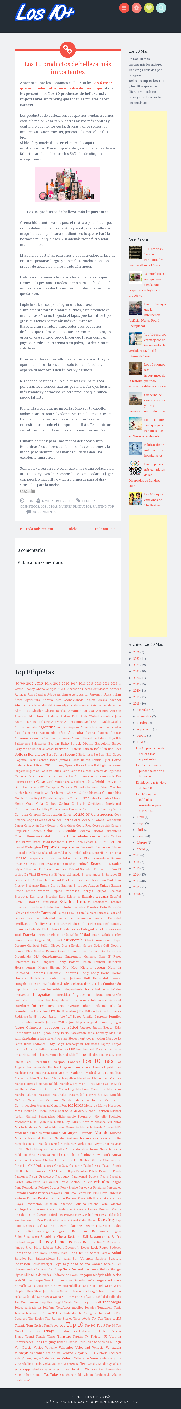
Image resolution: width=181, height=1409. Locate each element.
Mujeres (65, 506)
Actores (115, 688)
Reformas (34, 1230)
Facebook (49, 911)
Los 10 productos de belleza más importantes (67, 67)
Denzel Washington (28, 846)
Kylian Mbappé (107, 1038)
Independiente (73, 988)
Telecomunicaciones (28, 1307)
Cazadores (77, 781)
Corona (99, 819)
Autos (38, 737)
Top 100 (90, 1325)
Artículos (114, 726)
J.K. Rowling (68, 1010)
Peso (73, 1192)
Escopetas (21, 896)
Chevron (59, 792)
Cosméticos (29, 506)
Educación (60, 868)
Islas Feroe (34, 1010)
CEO (41, 786)
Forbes (75, 928)
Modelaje (31, 1126)
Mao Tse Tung (40, 1077)
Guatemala (73, 955)
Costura (116, 825)
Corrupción (31, 825)
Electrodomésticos (75, 879)
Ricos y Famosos (55, 1241)
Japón (42, 1015)
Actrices (21, 693)
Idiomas (78, 983)
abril (140, 830)
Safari (94, 1252)
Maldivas (115, 1072)
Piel (89, 1192)
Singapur (85, 1274)
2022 (136, 678)
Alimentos (22, 710)
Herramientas (25, 966)
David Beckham (53, 841)
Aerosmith (96, 694)
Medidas (67, 1099)
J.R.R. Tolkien (86, 1010)
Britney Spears (64, 764)
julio (140, 742)
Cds (88, 781)
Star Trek (96, 1285)
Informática (62, 994)
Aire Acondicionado (70, 699)
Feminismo (83, 917)
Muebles (35, 1132)
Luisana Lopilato (104, 1066)
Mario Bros (87, 1083)
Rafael (92, 1219)
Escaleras (115, 890)
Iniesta (98, 994)
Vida (17, 1357)
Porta (104, 1203)
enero (141, 849)
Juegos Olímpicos (28, 1026)
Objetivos (35, 1159)
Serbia (31, 1268)
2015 (56, 682)
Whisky (49, 1368)
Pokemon (66, 1203)
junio (141, 817)
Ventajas (22, 1351)
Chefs (49, 792)
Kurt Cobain (87, 1038)
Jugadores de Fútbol (60, 1026)
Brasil (30, 764)
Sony (57, 1285)
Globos (55, 945)
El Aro (112, 868)
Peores (55, 1186)
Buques (30, 770)
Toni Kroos (51, 1325)
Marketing (66, 1088)
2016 (65, 682)
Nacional (34, 1137)
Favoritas (33, 917)
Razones (28, 1225)
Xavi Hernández (110, 1368)
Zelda (78, 1374)
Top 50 (110, 1325)
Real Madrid (45, 1225)
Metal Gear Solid (60, 1110)
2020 (98, 683)
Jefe (62, 1016)
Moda (19, 1126)
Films (85, 923)
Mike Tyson (38, 1121)
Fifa (34, 923)
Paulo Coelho (70, 1181)
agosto (142, 735)
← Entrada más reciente (36, 527)
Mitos (117, 1121)
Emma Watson (37, 890)
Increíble (53, 988)
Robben (48, 1247)
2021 (106, 683)
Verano (67, 1352)
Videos (67, 1357)
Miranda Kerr (103, 1121)
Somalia (21, 1285)
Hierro (42, 967)
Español (115, 896)
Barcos (116, 743)
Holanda (114, 966)
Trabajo (48, 1329)
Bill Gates (113, 753)
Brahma (20, 764)
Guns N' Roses (110, 956)
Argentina (46, 726)
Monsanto (72, 1126)
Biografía (21, 759)
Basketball (63, 748)
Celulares (30, 786)
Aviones (76, 737)
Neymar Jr (102, 1143)
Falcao (62, 912)
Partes (19, 1181)
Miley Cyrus (70, 1121)
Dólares (116, 857)
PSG (81, 1214)
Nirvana (115, 1148)
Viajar (79, 1352)
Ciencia (75, 797)
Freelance (53, 934)
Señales (109, 1263)
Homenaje (54, 972)
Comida (55, 808)
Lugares (66, 1066)
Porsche (93, 1203)
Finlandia (35, 928)
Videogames (51, 1357)
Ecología (83, 863)
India (89, 988)
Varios (38, 1346)
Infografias (42, 993)
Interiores (22, 1004)
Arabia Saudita (111, 721)
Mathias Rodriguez (57, 500)
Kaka (118, 1027)
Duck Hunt (37, 863)
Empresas (71, 890)
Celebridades (101, 781)
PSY (103, 1214)
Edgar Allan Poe (26, 868)
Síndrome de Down (65, 1274)
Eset (62, 896)
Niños (103, 1148)
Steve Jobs (41, 1290)
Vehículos (66, 1346)
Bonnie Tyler (101, 759)
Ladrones (39, 1043)
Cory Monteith (49, 825)
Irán (104, 1005)
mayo (141, 823)
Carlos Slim (97, 775)
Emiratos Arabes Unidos (92, 884)
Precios (52, 1208)
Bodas (75, 759)
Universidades (24, 1341)
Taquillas (46, 1301)
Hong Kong (89, 972)
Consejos (81, 813)
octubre (142, 723)
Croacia (84, 830)
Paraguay (62, 1175)
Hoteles (52, 977)
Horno (105, 972)
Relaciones (100, 1230)
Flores (55, 928)
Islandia (21, 1010)
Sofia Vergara (97, 1279)
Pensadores (29, 1187)
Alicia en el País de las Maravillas (97, 704)
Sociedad (80, 1279)
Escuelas (51, 896)
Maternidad (76, 1094)
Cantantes (54, 775)
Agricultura (32, 699)
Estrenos (20, 906)
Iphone (87, 1004)
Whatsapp (22, 1368)
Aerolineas (64, 694)
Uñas (38, 1341)
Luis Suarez (83, 1066)
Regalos (48, 1230)
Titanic (20, 1324)
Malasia (102, 1072)
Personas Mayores (50, 1192)
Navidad (106, 1137)
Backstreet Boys (104, 737)
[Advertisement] (148, 171)
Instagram (23, 999)
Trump (19, 1336)
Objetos (48, 1159)
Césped (79, 786)
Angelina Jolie (111, 715)
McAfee (20, 1099)
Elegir (94, 879)
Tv (87, 1335)
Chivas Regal (33, 797)
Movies (109, 1126)
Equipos (101, 890)
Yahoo (27, 1374)
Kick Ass (115, 1032)
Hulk (87, 977)
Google (116, 944)
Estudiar (67, 906)
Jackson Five (104, 1010)
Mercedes (114, 1105)
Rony (43, 1252)
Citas (93, 797)
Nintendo (73, 1148)
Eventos (93, 906)
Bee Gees (114, 748)
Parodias (115, 1176)
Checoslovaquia (33, 792)
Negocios (21, 1143)
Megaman (43, 1105)
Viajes (90, 1351)
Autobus (102, 732)
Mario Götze (104, 1083)
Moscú (84, 1126)
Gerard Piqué (112, 939)
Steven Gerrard (60, 1290)
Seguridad (70, 1263)
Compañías (90, 808)
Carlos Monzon (75, 775)
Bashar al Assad (43, 748)
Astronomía (47, 732)
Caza (66, 781)
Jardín (53, 1015)
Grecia (116, 950)
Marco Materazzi (26, 1083)
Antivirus (57, 721)
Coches (51, 802)
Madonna (77, 1072)
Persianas (99, 1187)
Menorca (90, 1104)
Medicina (52, 1099)
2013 (39, 682)
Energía (87, 890)
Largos (116, 1043)
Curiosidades (78, 835)
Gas (58, 939)
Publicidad (114, 1214)
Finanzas (21, 928)
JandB (33, 1016)
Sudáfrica (114, 1290)
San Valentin (83, 1257)
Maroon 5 (98, 1088)
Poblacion (50, 1203)
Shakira (104, 1268)
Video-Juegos (31, 1357)
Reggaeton (63, 1230)
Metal (44, 1110)
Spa (85, 1285)
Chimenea (94, 792)
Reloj (18, 1236)
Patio (36, 1181)
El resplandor (91, 874)
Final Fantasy (112, 923)
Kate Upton (42, 1032)
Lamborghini (74, 1043)
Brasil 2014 (44, 764)
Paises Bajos (66, 1170)
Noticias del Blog (77, 1154)
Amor (41, 715)
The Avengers (86, 1312)
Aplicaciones (73, 721)
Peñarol (43, 1187)
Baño (65, 742)
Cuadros (98, 830)
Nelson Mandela (39, 1143)
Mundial (87, 1132)
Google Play (23, 950)
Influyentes (22, 994)
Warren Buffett (75, 1363)
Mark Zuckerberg (42, 1088)
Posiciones (37, 1208)
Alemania (23, 704)
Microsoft (22, 1121)
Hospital (21, 977)
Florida (64, 928)
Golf (106, 945)
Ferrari (99, 917)
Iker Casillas (93, 983)
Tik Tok (97, 1317)
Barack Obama (82, 742)
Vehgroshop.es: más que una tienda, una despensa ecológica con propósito (147, 284)
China (107, 791)
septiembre (145, 729)
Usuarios (71, 1341)
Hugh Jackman (70, 977)
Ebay (72, 863)
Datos (36, 841)
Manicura (22, 1077)
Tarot (78, 1301)
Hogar (100, 966)
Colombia (22, 808)
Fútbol (85, 933)
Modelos (45, 1126)
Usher (61, 1341)
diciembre (144, 710)
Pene (18, 1187)
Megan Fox (58, 1104)
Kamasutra (23, 1032)
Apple (97, 721)
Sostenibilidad (72, 1285)
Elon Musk (107, 879)
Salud (116, 1251)
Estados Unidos (75, 900)
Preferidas (65, 1208)
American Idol (25, 715)
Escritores (36, 896)
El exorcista (45, 874)
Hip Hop (70, 966)
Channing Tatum (96, 786)
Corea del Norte (58, 819)
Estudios (79, 906)
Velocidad (82, 1346)
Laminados (92, 1043)
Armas (62, 726)
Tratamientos (87, 1330)
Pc (83, 1181)
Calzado (86, 770)
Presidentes (22, 1214)
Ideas (68, 983)
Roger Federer (110, 1246)
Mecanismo (35, 1099)
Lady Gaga (55, 1043)
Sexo (67, 1268)
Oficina (95, 1159)
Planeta (102, 1197)
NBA (117, 1137)
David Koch (74, 841)
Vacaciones (96, 1341)
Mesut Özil (31, 1110)
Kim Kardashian (27, 1037)
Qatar (83, 1219)
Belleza (88, 500)
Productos (82, 506)
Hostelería (37, 977)
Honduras (70, 972)
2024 (136, 665)
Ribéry (116, 1235)
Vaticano (51, 1347)
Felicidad (49, 917)
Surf (83, 1296)
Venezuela (113, 1346)
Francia (29, 933)
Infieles (116, 988)
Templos (90, 1307)
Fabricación (32, 912)
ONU (31, 1165)
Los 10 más (49, 506)
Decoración (104, 840)
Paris (104, 1175)
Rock (94, 1246)
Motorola (96, 1126)
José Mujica (77, 1021)
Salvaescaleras (45, 1258)
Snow (69, 1279)
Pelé (89, 1181)
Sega (57, 1263)
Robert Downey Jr (67, 1247)
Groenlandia (23, 956)
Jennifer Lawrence (95, 1016)
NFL (21, 1148)
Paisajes (40, 1170)
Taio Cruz (21, 1301)
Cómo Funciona (71, 808)
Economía (99, 862)
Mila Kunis (54, 1121)
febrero (142, 842)
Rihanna (89, 1241)
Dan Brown (23, 841)
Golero (87, 945)
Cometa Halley (39, 808)
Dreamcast (22, 863)
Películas (101, 1180)
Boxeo (116, 759)
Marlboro (82, 1088)
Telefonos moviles (69, 1306)
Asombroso (29, 732)
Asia (17, 732)
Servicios (42, 1268)
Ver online (53, 1352)
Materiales (59, 1094)
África (18, 699)
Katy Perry (60, 1032)
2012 (29, 682)
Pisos (81, 1197)
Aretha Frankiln (26, 726)
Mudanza (21, 1132)
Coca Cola (34, 802)
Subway (101, 1290)
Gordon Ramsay (45, 950)
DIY (86, 857)
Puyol (74, 1219)
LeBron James (48, 1048)
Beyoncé (71, 753)
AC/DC (62, 688)
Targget (58, 1301)
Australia (75, 731)
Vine (85, 1357)
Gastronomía (71, 939)
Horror (116, 972)
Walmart (57, 1363)
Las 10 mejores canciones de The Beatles (154, 499)
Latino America (26, 1048)
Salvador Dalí (24, 1258)
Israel (46, 1010)
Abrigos (51, 688)
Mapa (56, 1077)
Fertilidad (114, 917)
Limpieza (105, 1054)
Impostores (22, 988)
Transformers (66, 1330)
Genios (97, 939)
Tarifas (68, 1301)
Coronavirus (113, 819)
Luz (119, 1066)
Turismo (64, 1335)
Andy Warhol (89, 715)
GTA (36, 956)
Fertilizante (22, 923)
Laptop (105, 1043)
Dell (118, 841)
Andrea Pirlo (69, 715)
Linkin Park (23, 1061)
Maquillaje (69, 1077)
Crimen (37, 830)
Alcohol (115, 699)
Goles (98, 944)
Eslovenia (73, 896)
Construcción (102, 813)
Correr (19, 825)
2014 (48, 682)
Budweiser (114, 764)
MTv (118, 1126)
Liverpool (58, 1061)
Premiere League (85, 1208)
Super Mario (71, 1296)
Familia (72, 912)
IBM (44, 983)
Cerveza (67, 786)
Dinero (20, 857)
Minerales (86, 1121)
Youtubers (66, 1374)
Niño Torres (89, 1148)
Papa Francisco (41, 1175)
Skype (38, 1279)
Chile (82, 792)
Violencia (106, 1357)
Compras (35, 814)
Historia (86, 966)
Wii (87, 1368)
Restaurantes (100, 1235)
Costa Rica (84, 824)
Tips (116, 1317)
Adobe (51, 694)
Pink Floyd (100, 1192)
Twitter (96, 1335)
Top (62, 1324)
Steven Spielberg (83, 1290)
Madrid (91, 1072)
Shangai (115, 1268)
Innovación (113, 994)
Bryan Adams (84, 764)
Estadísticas (49, 901)
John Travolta (34, 1021)
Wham (117, 1363)
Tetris (56, 1312)
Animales (22, 721)
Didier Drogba (38, 852)
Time (107, 1318)
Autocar (116, 732)
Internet (39, 1004)
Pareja (93, 1175)
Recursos (104, 1225)
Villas (77, 1357)
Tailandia (115, 1296)
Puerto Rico (35, 1219)
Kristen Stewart (67, 1038)
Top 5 (100, 1324)
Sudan (18, 1296)
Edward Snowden (80, 868)
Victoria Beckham (109, 1352)
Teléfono (49, 1307)
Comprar (21, 813)
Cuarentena (113, 830)
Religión (115, 1230)
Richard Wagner (26, 1241)
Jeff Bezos (73, 1015)
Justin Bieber (103, 1026)
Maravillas (100, 1077)
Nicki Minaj (34, 1148)
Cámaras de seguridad (106, 770)
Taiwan (33, 1301)
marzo (141, 836)
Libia (72, 1054)
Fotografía (89, 928)
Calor (65, 770)
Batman (88, 748)
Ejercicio (100, 868)
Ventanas (37, 1352)
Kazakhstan (78, 1032)
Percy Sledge (69, 1187)
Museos (115, 1132)
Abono (40, 688)
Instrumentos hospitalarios (50, 999)
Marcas (115, 1077)
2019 (90, 683)
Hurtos (32, 983)
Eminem (66, 885)
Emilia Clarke (50, 884)
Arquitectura (88, 726)
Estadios (33, 901)
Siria (108, 1274)
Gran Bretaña (67, 950)
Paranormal (79, 1176)
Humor (115, 977)
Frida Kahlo (70, 934)
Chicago (72, 792)
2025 (136, 658)
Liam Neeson (47, 1054)
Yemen (37, 1374)
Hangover (47, 961)
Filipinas (73, 923)
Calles (57, 770)
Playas (19, 1203)
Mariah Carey (69, 1083)
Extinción (114, 906)
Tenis (117, 1307)
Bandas (53, 742)
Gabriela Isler (111, 934)
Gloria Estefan (71, 945)
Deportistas (69, 846)
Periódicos (85, 1187)
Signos (19, 1274)
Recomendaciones (70, 1225)
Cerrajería (52, 786)
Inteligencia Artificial (106, 999)
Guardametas (52, 955)
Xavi (94, 1368)
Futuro (96, 934)
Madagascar (49, 1072)
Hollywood (22, 972)
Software (114, 1279)
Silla (27, 1274)
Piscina (71, 1197)
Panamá (105, 1170)
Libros (81, 1053)
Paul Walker (50, 1181)
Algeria (67, 704)
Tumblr (40, 1336)
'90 (22, 682)
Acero (88, 688)
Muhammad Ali (54, 1132)
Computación (52, 813)
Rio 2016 (103, 1241)
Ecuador (115, 863)
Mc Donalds (112, 1094)
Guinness (90, 956)
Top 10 (74, 1323)
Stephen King (24, 1290)
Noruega (43, 1154)
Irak (97, 1005)
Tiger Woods (81, 1318)
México (78, 1110)
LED (72, 1048)
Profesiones (55, 1214)
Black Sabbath (38, 759)
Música (20, 1137)
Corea (41, 819)
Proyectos (70, 1214)
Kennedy (102, 1032)
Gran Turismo (89, 950)
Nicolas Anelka (53, 1148)
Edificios (45, 868)
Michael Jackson (97, 1110)
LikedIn (93, 1054)
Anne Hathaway (39, 721)
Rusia (83, 1251)
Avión (67, 737)
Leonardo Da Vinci (95, 1048)
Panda (117, 1170)
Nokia (18, 1154)
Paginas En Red (65, 1401)
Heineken (114, 961)
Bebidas (100, 747)
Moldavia (58, 1126)
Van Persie (23, 1346)
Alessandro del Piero (46, 704)
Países (51, 1170)
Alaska (102, 699)
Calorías (75, 770)
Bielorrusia (85, 754)
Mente (102, 1105)
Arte (102, 726)
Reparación (31, 1236)
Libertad (62, 1054)
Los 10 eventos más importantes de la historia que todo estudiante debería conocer (147, 375)
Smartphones (54, 1279)
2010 (136, 894)
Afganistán (112, 693)
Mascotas (45, 1094)
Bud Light (100, 764)
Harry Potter (68, 961)
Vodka (47, 1363)
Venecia (98, 1346)
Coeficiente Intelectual (104, 803)
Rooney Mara (58, 1252)
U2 (105, 1336)
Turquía (78, 1336)
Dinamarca (112, 852)
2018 (82, 682)
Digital (77, 852)
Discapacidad (35, 857)
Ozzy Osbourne (72, 1165)
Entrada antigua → (104, 527)
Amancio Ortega (81, 710)
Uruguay (49, 1341)
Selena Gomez (91, 1263)
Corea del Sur (82, 819)
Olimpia (108, 1159)
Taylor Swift (92, 1301)
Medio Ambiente (88, 1099)
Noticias (57, 1154)
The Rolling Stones (58, 1318)
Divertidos (62, 857)
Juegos (116, 1021)
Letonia (32, 1054)
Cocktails (78, 802)
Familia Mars (87, 912)
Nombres (30, 1154)
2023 (114, 683)
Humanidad (100, 977)
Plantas (115, 1197)
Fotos (102, 928)
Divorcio (77, 857)
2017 (74, 683)
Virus (117, 1357)
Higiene (55, 967)
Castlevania (54, 781)
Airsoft (90, 699)
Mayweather (94, 1094)
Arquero (73, 726)
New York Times (82, 1143)
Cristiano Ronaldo (60, 829)
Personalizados (26, 1192)
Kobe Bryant (48, 1038)
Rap (118, 1219)
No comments (44, 511)
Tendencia (104, 1306)
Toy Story (33, 1330)
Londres (74, 1061)
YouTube (51, 1373)
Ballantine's (22, 743)
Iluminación (112, 983)
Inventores (56, 1004)
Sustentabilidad (97, 1296)
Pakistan (82, 1170)
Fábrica (19, 912)
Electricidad (52, 879)
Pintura (32, 1197)
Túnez (51, 1336)
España (102, 895)
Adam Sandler (37, 694)
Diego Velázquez (60, 852)
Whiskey (37, 1368)
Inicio (72, 527)
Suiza (57, 1296)
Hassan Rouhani (93, 961)
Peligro (115, 1181)
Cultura (60, 835)
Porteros (115, 1203)
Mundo (102, 1131)
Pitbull (90, 1197)
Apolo (88, 721)
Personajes (114, 1187)
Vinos (94, 1357)
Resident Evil (78, 1235)
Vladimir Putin (32, 1363)
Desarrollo (87, 846)
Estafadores (101, 901)
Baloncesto (39, 743)
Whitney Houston (70, 1368)
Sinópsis (98, 1274)
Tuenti (29, 1336)
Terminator (33, 1312)
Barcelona (102, 742)
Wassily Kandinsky (100, 1363)
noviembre (144, 716)
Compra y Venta (110, 808)
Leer (79, 1048)
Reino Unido (81, 1230)
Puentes (20, 1219)
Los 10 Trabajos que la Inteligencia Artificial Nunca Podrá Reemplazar (147, 315)
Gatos (87, 939)
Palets (93, 1170)
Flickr (46, 928)
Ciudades (104, 797)
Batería (76, 748)
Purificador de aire (56, 1219)
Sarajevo (101, 1258)
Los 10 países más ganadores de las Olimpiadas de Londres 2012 (147, 475)
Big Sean (99, 754)
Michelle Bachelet (108, 1116)
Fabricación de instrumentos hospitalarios (154, 449)
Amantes (102, 710)
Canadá (20, 775)
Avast (47, 737)
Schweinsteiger (42, 1263)
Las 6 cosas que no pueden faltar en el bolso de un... (151, 770)
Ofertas (84, 1159)
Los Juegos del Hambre (43, 1066)
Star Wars (113, 1285)
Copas (31, 819)
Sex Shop (55, 1268)
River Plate (33, 1247)
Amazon (115, 710)
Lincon (116, 1054)
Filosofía (96, 923)
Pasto (28, 1181)
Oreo (57, 1165)
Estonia (116, 901)
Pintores (20, 1197)
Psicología (92, 1214)
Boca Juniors (60, 759)
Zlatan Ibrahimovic (97, 1374)
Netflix (65, 1143)
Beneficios (36, 753)
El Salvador (109, 874)
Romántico (23, 1252)
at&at (61, 732)
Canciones (36, 775)
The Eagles (36, 1318)
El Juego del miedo (67, 874)
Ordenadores (44, 1165)
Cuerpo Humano (27, 835)
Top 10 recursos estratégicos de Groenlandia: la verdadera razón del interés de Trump (147, 345)
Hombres (38, 972)
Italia (55, 1010)
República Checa (53, 1235)
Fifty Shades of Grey (53, 923)
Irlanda (115, 1004)
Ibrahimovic (55, 983)
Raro (18, 1225)
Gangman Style (44, 939)
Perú (66, 1192)
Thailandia (69, 1312)
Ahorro (47, 699)
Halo (35, 961)
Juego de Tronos (97, 1021)
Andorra (52, 715)
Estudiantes (51, 906)
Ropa (73, 1252)
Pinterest (114, 1192)
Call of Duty (44, 770)
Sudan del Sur (32, 1296)
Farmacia (103, 912)
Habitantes (22, 961)
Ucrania (115, 1335)
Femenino (65, 917)
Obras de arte (66, 1159)
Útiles (83, 1341)
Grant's (105, 950)
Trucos (116, 1330)
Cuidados (47, 835)
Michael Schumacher (40, 1116)
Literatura (41, 1061)
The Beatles (106, 1312)
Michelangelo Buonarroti (74, 1116)
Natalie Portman (66, 1137)
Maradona (83, 1077)
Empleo (57, 890)
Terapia (20, 1312)
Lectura (63, 1048)
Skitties (27, 1279)
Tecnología (111, 1301)
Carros (30, 781)
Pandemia (21, 1176)
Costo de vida (101, 825)
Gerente (20, 945)
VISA (18, 1363)
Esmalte (88, 895)
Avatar (57, 737)
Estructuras (35, 906)
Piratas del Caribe (51, 1197)
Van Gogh (113, 1341)
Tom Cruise (34, 1324)
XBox (18, 1374)
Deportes (50, 846)
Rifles (77, 1241)
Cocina (64, 802)
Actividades (100, 688)
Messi (19, 1110)
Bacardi (87, 737)
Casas (41, 780)
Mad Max (35, 1072)
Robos (85, 1247)
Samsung (64, 1257)
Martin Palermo (26, 1094)
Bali (118, 737)
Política (80, 1203)
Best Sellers (55, 753)
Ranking (100, 506)
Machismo (21, 1072)
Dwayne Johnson (56, 863)
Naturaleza (89, 1137)
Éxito (103, 906)
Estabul (19, 901)
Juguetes (85, 1027)
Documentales (100, 857)
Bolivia (85, 759)
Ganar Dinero (24, 939)
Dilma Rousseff (93, 852)
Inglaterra (81, 993)
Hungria (21, 983)
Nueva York (101, 1154)
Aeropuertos (80, 694)
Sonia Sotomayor (40, 1285)
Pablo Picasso (92, 1165)
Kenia (91, 1032)
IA (38, 983)
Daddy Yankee (111, 835)
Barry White (23, 748)
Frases (41, 934)
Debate (89, 841)
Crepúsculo (22, 830)
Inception (38, 988)
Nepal (55, 1143)
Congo (67, 814)
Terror (46, 1312)
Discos (50, 857)
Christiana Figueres (56, 797)
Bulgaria (20, 770)
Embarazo (32, 885)
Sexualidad (81, 1268)
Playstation (33, 1203)
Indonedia (102, 988)
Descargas (102, 846)
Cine (85, 797)
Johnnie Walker (56, 1021)
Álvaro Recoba (55, 710)
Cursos (95, 835)
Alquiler (37, 710)
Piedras (81, 1192)
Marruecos (114, 1088)
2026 (136, 652)
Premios (104, 1208)
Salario (105, 1252)
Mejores (75, 1104)
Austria (90, 732)
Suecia (47, 1296)
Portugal (21, 1208)
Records (91, 1225)
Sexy (94, 1268)
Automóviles (24, 737)
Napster (47, 1137)
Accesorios (75, 688)
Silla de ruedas (41, 1274)
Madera (64, 1072)
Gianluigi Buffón (38, 945)
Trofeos (104, 1330)
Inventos (72, 1004)
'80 (17, 682)
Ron (35, 1252)
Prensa (116, 1208)
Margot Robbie (48, 1083)
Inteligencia (80, 999)
